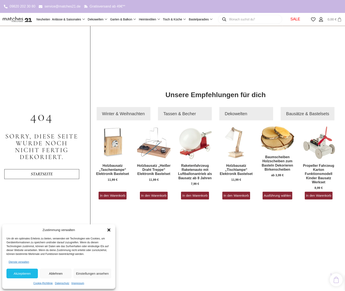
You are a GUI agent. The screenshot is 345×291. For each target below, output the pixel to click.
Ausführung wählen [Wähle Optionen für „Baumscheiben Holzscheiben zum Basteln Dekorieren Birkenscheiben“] (277, 195)
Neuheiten (43, 19)
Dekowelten (97, 19)
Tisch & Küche (174, 19)
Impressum (77, 283)
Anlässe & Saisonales (68, 19)
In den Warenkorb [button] (112, 195)
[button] (109, 230)
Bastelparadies (200, 19)
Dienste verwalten (19, 261)
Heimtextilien (149, 19)
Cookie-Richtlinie (43, 283)
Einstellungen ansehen (92, 273)
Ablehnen (55, 273)
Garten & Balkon (123, 19)
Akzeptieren (22, 273)
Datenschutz (62, 283)
